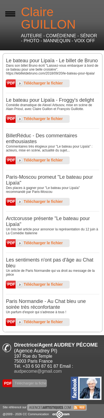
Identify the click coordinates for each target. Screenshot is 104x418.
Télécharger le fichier (40, 83)
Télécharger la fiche (30, 383)
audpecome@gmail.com (38, 371)
